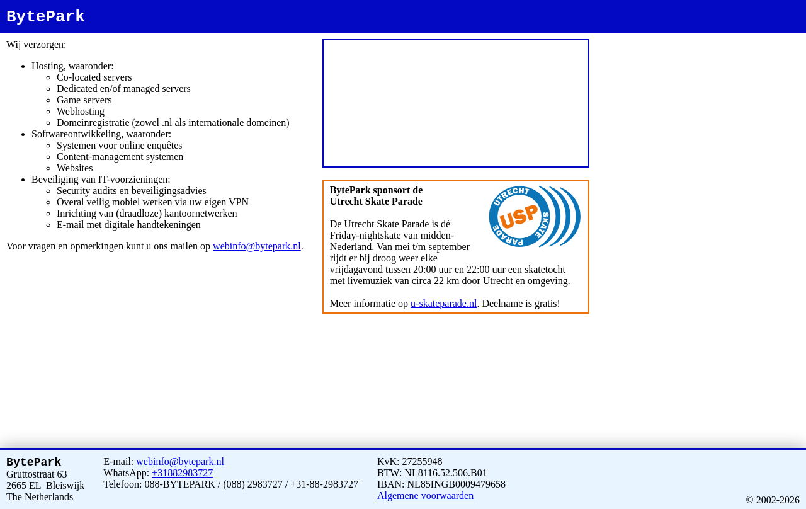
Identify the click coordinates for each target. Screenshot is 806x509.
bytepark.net (680, 35)
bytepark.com (752, 35)
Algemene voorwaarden (425, 493)
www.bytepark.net (715, 35)
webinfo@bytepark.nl (257, 246)
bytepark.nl (613, 35)
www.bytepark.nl (646, 35)
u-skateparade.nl (444, 303)
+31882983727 (182, 470)
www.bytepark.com (622, 41)
